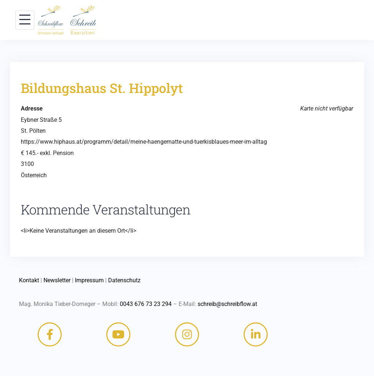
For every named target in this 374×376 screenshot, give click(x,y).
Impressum (89, 280)
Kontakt (29, 280)
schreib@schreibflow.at (227, 304)
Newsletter (56, 280)
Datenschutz (124, 280)
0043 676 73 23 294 (146, 304)
